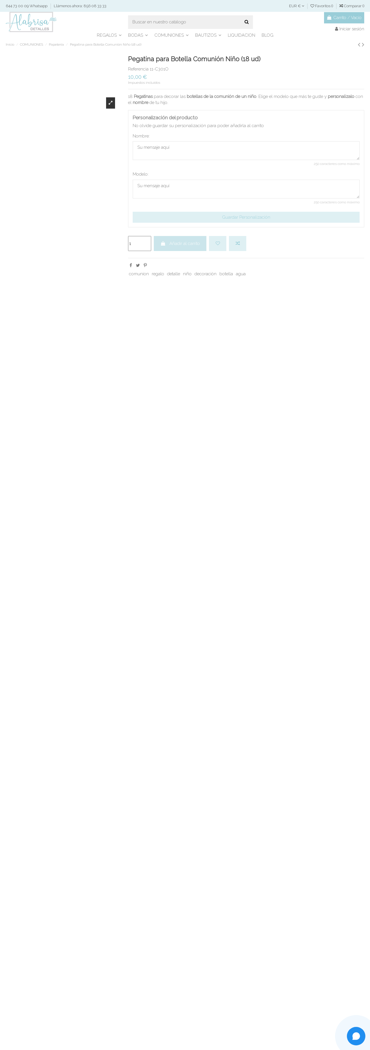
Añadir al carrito (180, 243)
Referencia (138, 69)
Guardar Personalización (246, 217)
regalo (158, 273)
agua (241, 273)
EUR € (296, 6)
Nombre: (141, 136)
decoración (206, 273)
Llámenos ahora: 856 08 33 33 (80, 6)
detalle (173, 273)
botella (226, 273)
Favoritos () (322, 6)
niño (187, 273)
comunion (139, 273)
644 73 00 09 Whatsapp (27, 6)
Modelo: (141, 174)
